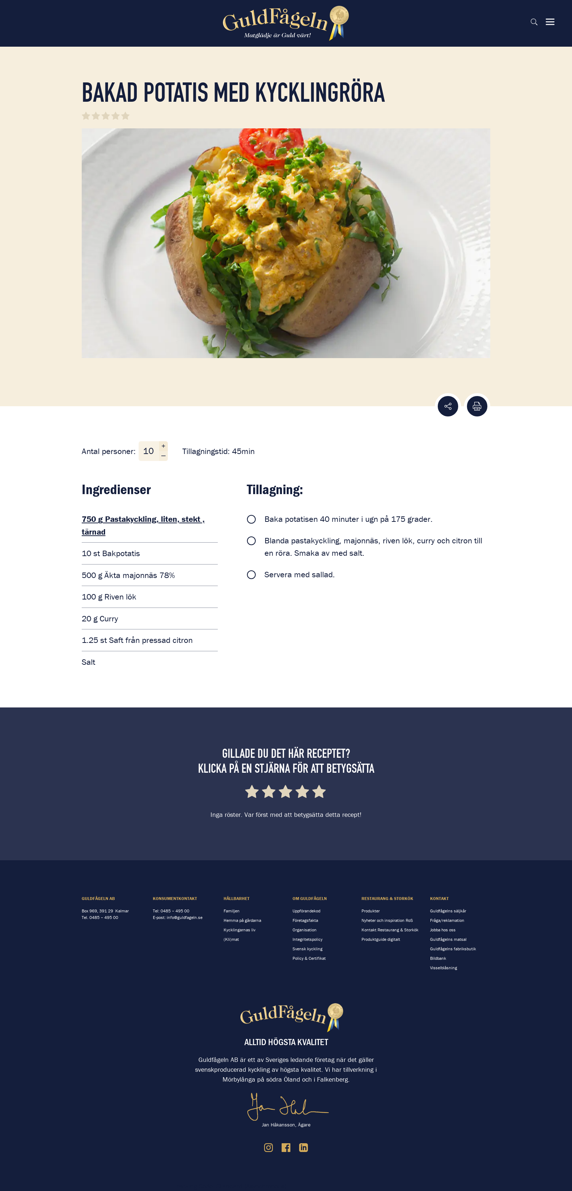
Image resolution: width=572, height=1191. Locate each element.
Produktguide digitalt (381, 939)
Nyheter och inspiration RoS (387, 920)
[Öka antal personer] (163, 446)
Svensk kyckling (307, 948)
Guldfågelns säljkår (448, 910)
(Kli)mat (231, 939)
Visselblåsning (443, 967)
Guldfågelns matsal (448, 939)
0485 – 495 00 (103, 917)
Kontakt (439, 898)
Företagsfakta (305, 920)
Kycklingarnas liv (239, 929)
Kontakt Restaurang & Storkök (390, 929)
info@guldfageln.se (184, 917)
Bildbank (438, 958)
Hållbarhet (237, 898)
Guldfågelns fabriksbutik (453, 948)
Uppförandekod (306, 910)
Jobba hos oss (443, 929)
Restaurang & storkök (387, 898)
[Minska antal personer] (163, 456)
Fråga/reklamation (447, 920)
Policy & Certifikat (309, 958)
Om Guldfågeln (310, 898)
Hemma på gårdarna (242, 920)
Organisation (305, 929)
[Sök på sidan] (534, 22)
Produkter (371, 910)
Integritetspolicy (307, 939)
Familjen (232, 910)
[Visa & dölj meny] (550, 22)
